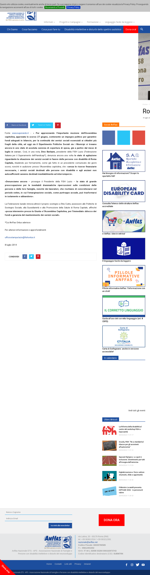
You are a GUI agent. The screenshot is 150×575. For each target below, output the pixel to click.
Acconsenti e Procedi (54, 7)
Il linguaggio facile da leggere (116, 261)
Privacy (77, 564)
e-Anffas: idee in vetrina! (113, 234)
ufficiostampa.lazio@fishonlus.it (20, 237)
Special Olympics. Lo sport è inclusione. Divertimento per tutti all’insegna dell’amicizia (132, 459)
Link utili (68, 564)
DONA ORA (111, 520)
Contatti (58, 564)
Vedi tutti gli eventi (136, 410)
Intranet (87, 564)
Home (49, 564)
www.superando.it (20, 133)
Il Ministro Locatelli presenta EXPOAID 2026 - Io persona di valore (131, 490)
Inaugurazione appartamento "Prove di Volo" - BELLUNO (130, 399)
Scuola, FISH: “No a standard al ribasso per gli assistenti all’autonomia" (131, 444)
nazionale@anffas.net (88, 542)
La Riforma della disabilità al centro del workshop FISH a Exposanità (130, 429)
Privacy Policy (73, 7)
